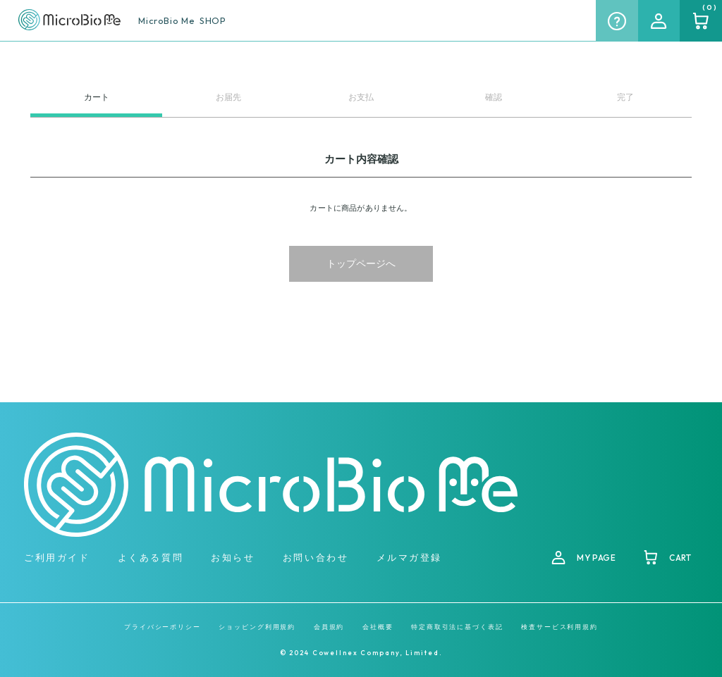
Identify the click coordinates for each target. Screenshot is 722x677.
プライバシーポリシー (162, 627)
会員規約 (329, 627)
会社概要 (377, 627)
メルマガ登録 (409, 557)
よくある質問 (150, 557)
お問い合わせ (315, 557)
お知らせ (233, 557)
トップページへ (361, 263)
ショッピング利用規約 (257, 627)
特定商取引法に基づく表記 (457, 627)
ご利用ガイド (57, 557)
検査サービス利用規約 (559, 627)
